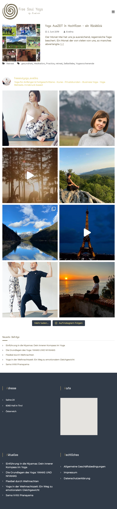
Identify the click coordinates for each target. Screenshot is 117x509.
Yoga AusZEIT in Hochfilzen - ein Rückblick (73, 26)
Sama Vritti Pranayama (17, 364)
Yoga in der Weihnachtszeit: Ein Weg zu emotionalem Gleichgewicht (40, 359)
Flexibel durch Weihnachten (20, 355)
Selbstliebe (69, 63)
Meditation (39, 63)
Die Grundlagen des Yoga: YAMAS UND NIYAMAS (30, 350)
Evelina (69, 31)
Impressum (70, 472)
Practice (50, 63)
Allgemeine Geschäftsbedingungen (84, 466)
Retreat (10, 63)
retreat (59, 63)
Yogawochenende (85, 63)
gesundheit (27, 63)
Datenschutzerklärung (77, 478)
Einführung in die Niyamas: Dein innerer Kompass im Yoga (35, 345)
